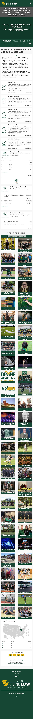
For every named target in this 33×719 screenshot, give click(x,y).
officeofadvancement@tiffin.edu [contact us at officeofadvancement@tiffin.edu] (16, 679)
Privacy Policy (16, 691)
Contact (16, 689)
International (11, 637)
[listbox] (16, 63)
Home (16, 692)
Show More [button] (4, 188)
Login (16, 711)
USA (4, 637)
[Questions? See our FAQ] (21, 676)
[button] (4, 63)
